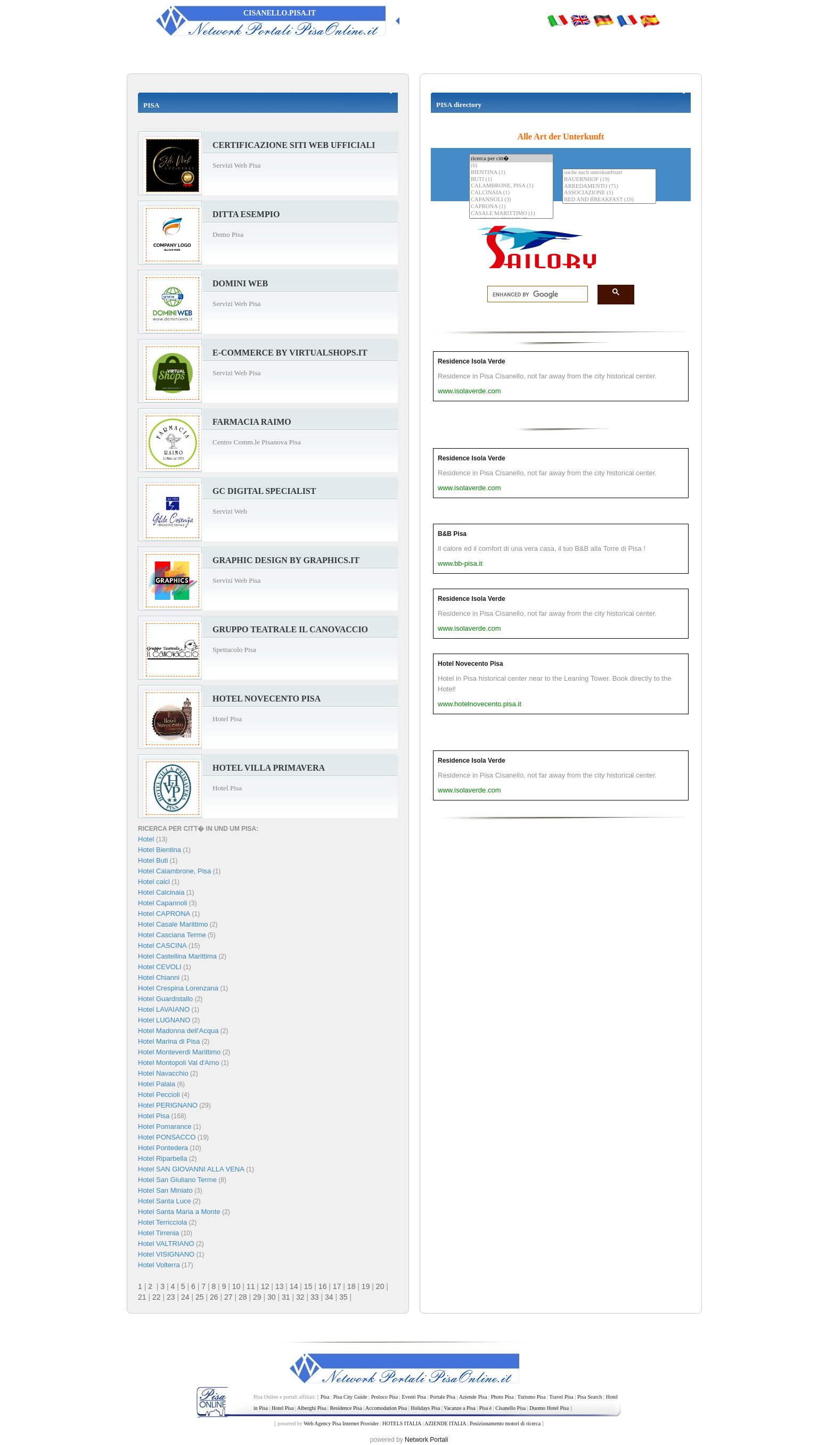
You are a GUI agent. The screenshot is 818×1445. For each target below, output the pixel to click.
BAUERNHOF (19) (609, 179)
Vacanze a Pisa (459, 1408)
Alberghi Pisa (311, 1408)
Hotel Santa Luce (164, 1201)
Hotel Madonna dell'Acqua (178, 1031)
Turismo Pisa (531, 1397)
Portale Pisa (442, 1397)
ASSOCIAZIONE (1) (609, 192)
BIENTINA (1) (511, 172)
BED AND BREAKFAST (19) (609, 199)
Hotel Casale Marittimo (173, 924)
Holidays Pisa (425, 1408)
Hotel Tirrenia (158, 1233)
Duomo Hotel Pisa (549, 1408)
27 (228, 1297)
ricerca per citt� (511, 158)
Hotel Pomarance (164, 1126)
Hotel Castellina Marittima (177, 956)
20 (380, 1286)
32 (300, 1297)
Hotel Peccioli (159, 1095)
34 (329, 1297)
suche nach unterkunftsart (609, 172)
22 (156, 1297)
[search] (534, 294)
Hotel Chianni (158, 977)
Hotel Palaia (156, 1084)
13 (279, 1286)
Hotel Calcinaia (161, 892)
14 (294, 1286)
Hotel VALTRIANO (166, 1244)
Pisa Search (589, 1397)
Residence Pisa (346, 1408)
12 (265, 1286)
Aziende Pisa (473, 1397)
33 (314, 1297)
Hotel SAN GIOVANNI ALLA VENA (191, 1169)
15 (308, 1286)
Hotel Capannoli (162, 903)
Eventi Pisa (414, 1397)
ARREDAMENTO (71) (609, 186)
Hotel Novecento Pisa (470, 663)
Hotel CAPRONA (164, 914)
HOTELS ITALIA (401, 1423)
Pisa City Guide (350, 1397)
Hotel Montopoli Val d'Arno (178, 1063)
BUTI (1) (511, 179)
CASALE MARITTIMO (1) (511, 213)
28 (243, 1297)
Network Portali (426, 1439)
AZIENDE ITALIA (445, 1423)
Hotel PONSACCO (166, 1137)
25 (199, 1297)
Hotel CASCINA (162, 945)
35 (343, 1297)
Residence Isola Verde (471, 361)
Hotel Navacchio (163, 1073)
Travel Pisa (561, 1397)
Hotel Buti (153, 860)
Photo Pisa (502, 1397)
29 (257, 1297)
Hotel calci (154, 882)
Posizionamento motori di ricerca (505, 1423)
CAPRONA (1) (511, 206)
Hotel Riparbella (162, 1158)
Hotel (147, 839)
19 (366, 1286)
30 (271, 1297)
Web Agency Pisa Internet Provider (341, 1423)
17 (337, 1286)
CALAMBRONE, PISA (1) (511, 186)
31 (286, 1297)
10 (236, 1286)
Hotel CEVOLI (160, 967)
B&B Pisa (452, 534)
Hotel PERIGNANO (168, 1105)
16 (322, 1286)
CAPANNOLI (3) (511, 199)
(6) (511, 165)
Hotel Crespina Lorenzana (178, 988)
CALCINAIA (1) (511, 192)
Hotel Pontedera (163, 1148)
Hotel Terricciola (162, 1222)
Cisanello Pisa (510, 1408)
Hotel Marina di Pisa (169, 1041)
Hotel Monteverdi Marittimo (179, 1052)
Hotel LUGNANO (164, 1020)
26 (214, 1297)
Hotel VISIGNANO (166, 1254)
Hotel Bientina (159, 850)
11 (251, 1286)
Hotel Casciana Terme (172, 935)
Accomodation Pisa (386, 1408)
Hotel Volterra (159, 1265)
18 (351, 1286)
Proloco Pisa (384, 1397)
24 (185, 1297)
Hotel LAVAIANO (164, 1009)
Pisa (325, 1397)
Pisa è (485, 1408)
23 (171, 1297)
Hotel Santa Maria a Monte (179, 1212)
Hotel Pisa (153, 1116)
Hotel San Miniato (165, 1190)
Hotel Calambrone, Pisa (174, 871)
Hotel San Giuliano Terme (177, 1180)
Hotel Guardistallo (165, 999)
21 (142, 1297)
